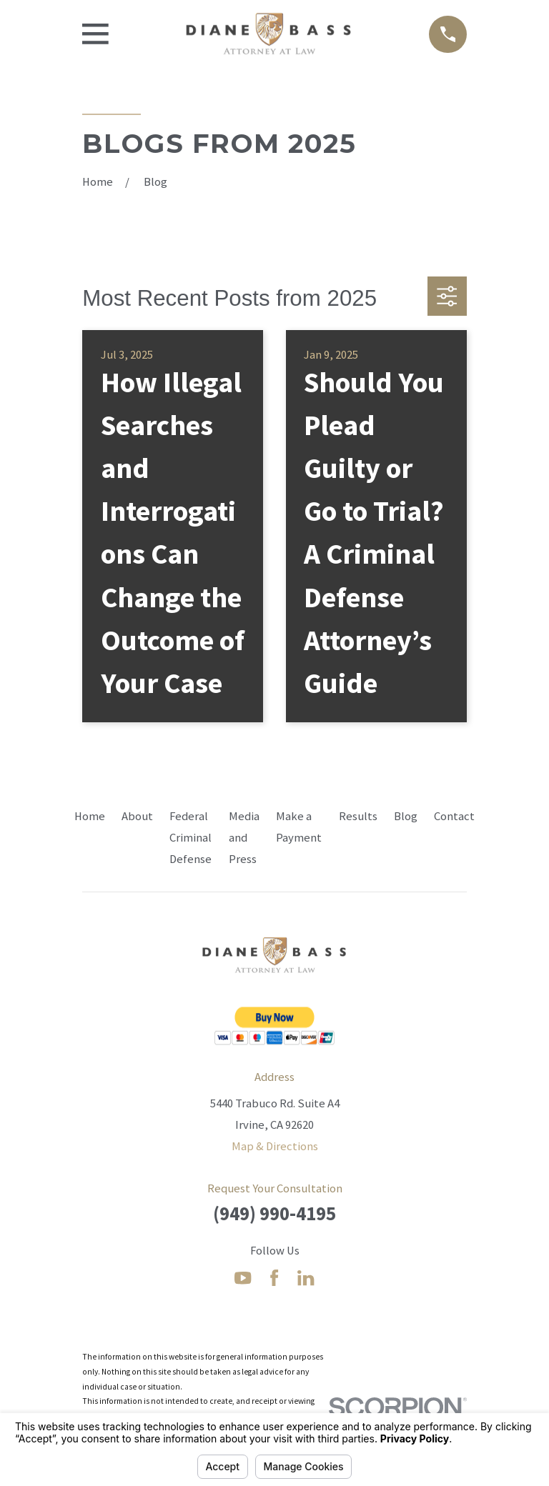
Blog (405, 816)
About (137, 816)
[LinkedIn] (305, 1278)
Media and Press (244, 838)
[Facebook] (274, 1278)
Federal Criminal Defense (190, 838)
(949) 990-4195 (274, 1213)
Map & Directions (275, 1146)
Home (89, 816)
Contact (454, 816)
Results (358, 816)
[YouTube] (242, 1278)
